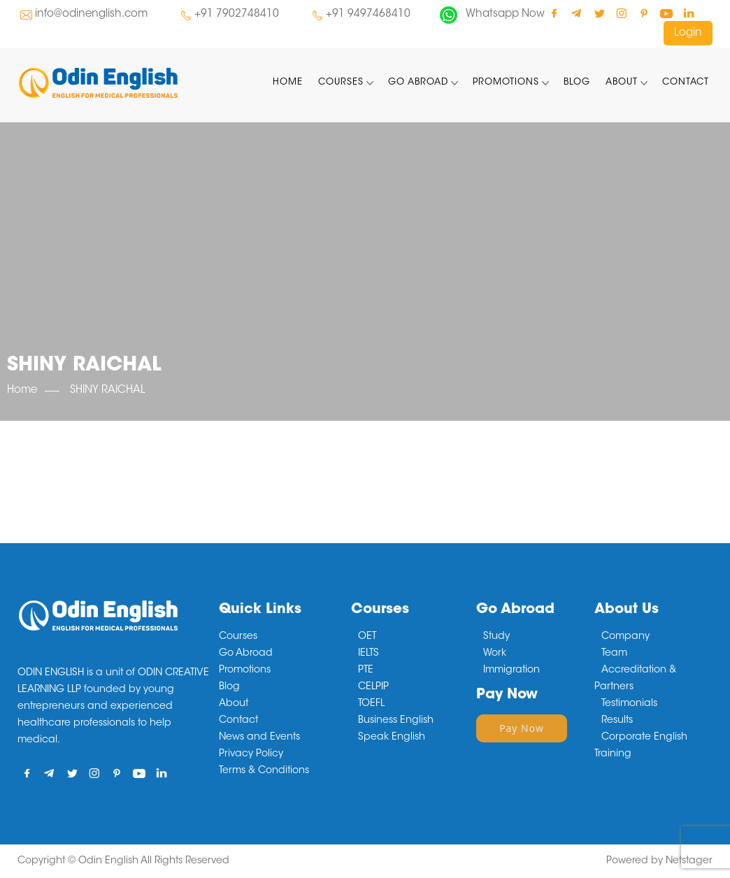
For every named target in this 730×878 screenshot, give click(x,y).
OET (367, 637)
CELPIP (373, 687)
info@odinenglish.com (91, 14)
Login (688, 33)
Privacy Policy (251, 754)
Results (617, 721)
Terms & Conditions (264, 771)
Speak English (391, 737)
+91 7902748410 (236, 14)
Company (625, 637)
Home (288, 82)
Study (496, 637)
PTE (365, 670)
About (622, 82)
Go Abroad (418, 82)
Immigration (511, 670)
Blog (577, 82)
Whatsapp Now (505, 14)
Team (614, 653)
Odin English (108, 861)
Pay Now (521, 728)
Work (494, 653)
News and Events (259, 737)
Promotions (506, 82)
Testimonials (629, 704)
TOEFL (371, 704)
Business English (396, 721)
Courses (341, 82)
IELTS (368, 653)
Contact (685, 82)
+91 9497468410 (368, 14)
